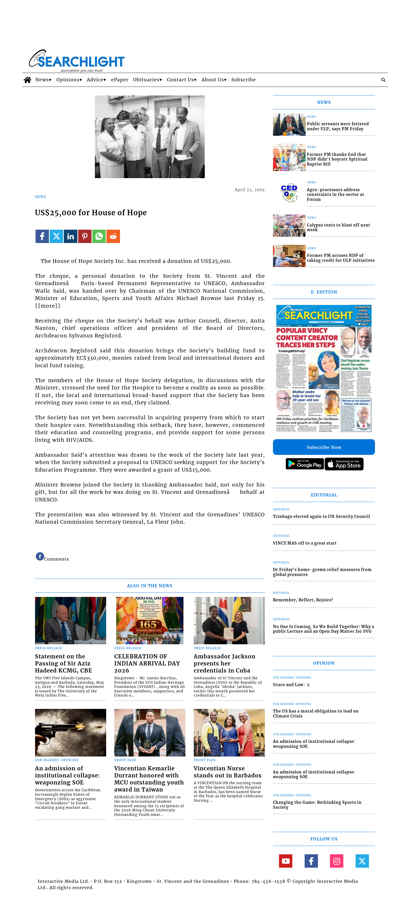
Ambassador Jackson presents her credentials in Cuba (224, 663)
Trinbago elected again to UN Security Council (321, 516)
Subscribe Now (324, 447)
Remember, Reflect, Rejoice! (303, 600)
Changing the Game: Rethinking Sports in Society (317, 805)
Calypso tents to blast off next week (338, 228)
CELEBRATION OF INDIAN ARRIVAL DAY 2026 (147, 663)
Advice (95, 80)
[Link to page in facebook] (42, 236)
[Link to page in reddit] (113, 236)
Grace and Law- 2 (291, 684)
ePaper (119, 80)
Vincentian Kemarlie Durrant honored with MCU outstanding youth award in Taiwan (149, 779)
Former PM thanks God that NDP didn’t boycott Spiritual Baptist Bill (337, 159)
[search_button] (383, 80)
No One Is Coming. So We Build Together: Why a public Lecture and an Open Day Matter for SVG (323, 629)
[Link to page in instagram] (336, 861)
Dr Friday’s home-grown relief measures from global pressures (322, 572)
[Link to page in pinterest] (85, 236)
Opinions (67, 80)
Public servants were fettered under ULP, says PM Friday (338, 126)
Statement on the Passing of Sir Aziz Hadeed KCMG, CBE (63, 663)
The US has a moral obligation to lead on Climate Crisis (316, 714)
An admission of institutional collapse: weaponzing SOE (67, 775)
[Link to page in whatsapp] (99, 236)
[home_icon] (27, 80)
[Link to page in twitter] (56, 236)
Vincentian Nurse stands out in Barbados (228, 772)
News (42, 80)
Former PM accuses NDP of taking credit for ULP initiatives (341, 258)
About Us (213, 80)
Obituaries (146, 80)
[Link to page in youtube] (285, 861)
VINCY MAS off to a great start (305, 543)
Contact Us (180, 80)
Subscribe (243, 80)
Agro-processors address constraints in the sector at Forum (335, 195)
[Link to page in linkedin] (70, 236)
